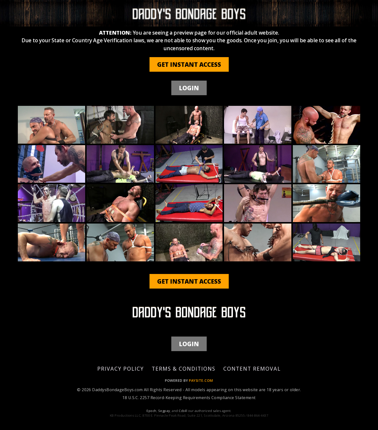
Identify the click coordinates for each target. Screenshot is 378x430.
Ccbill (183, 410)
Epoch (151, 410)
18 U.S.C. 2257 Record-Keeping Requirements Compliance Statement (188, 397)
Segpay (164, 410)
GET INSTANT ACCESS (189, 64)
